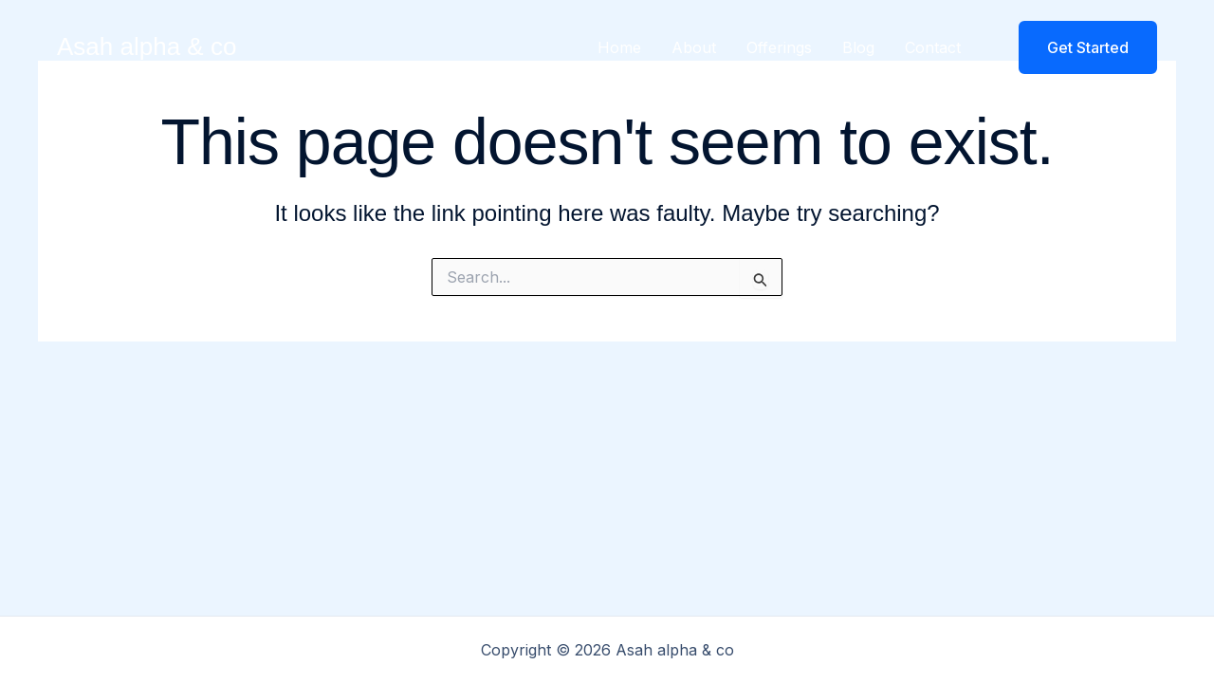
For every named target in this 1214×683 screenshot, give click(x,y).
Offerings (779, 47)
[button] (1076, 47)
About (693, 47)
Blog (858, 47)
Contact (933, 47)
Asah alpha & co (146, 46)
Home (619, 47)
